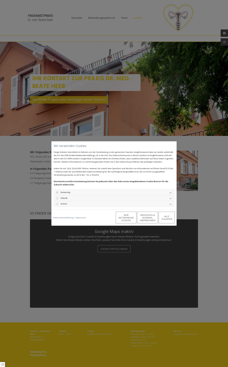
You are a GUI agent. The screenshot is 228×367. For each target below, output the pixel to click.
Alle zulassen (161, 217)
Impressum (81, 217)
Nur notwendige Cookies (105, 217)
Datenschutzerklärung (63, 217)
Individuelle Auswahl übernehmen (133, 217)
